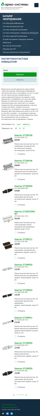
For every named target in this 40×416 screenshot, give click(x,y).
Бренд (5, 70)
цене (19, 124)
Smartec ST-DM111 (26, 240)
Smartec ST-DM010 (26, 265)
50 (24, 128)
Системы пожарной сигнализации (15, 30)
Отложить (21, 154)
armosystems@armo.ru (9, 404)
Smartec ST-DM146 (26, 161)
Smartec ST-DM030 (26, 187)
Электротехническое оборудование (16, 52)
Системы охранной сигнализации (15, 36)
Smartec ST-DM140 (26, 136)
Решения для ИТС (9, 49)
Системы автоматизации (12, 46)
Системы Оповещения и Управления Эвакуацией (20, 33)
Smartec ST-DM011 (26, 318)
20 (20, 128)
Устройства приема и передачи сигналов (18, 39)
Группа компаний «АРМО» (9, 407)
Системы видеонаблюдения (13, 23)
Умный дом (7, 42)
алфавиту (26, 124)
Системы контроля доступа (13, 26)
